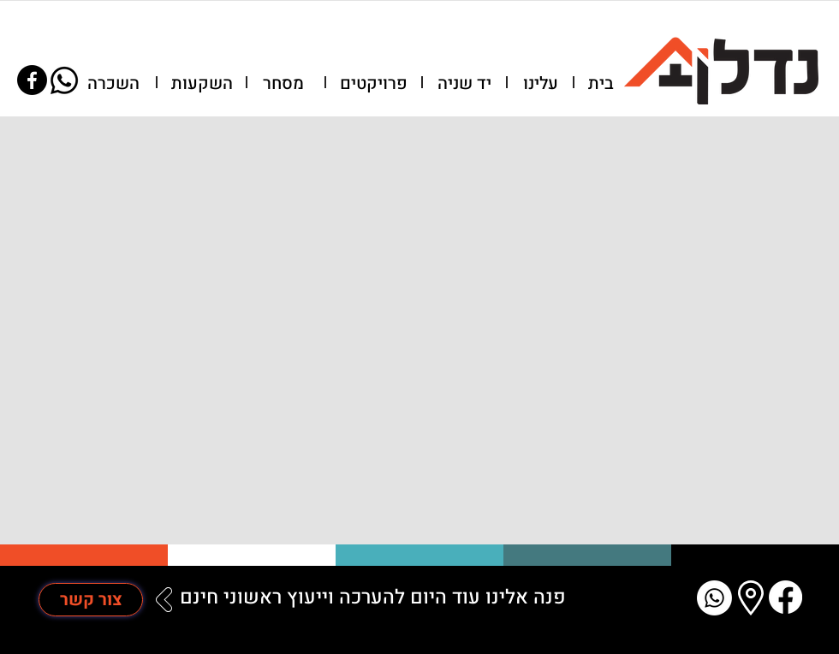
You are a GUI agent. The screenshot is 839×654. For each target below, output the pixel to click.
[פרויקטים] (374, 83)
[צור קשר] (91, 599)
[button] (540, 83)
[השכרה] (113, 83)
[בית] (601, 83)
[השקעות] (202, 83)
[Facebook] (32, 80)
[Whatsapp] (64, 80)
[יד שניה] (464, 83)
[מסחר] (283, 83)
